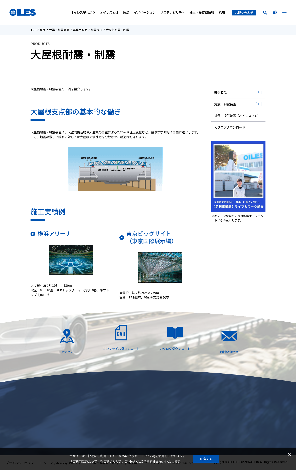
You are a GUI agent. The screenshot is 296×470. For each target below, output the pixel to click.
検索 (265, 12)
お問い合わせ (244, 12)
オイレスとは (109, 12)
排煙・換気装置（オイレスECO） (237, 115)
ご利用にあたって (84, 461)
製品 (126, 12)
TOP (33, 29)
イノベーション (145, 12)
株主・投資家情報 (201, 12)
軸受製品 (220, 92)
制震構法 (96, 29)
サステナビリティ (172, 12)
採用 (222, 12)
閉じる (289, 454)
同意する (206, 458)
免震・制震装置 (59, 29)
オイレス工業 (23, 12)
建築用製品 (80, 29)
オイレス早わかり (83, 12)
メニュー (284, 12)
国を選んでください (275, 12)
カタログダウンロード (229, 127)
